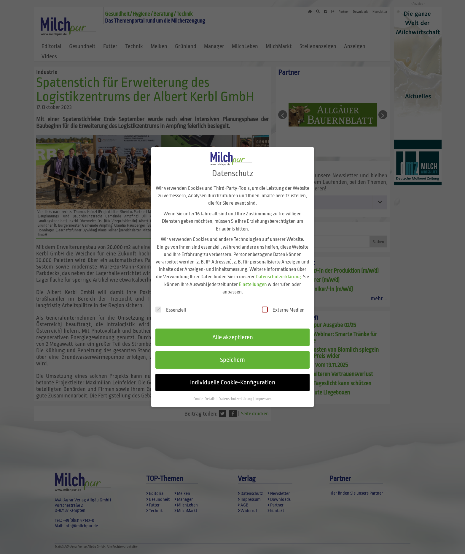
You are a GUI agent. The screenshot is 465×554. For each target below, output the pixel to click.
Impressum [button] (263, 392)
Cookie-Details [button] (204, 392)
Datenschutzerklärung (278, 270)
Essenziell (170, 303)
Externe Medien (283, 303)
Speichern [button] (232, 353)
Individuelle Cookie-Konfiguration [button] (232, 375)
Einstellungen (253, 278)
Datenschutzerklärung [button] (236, 392)
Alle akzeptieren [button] (232, 330)
